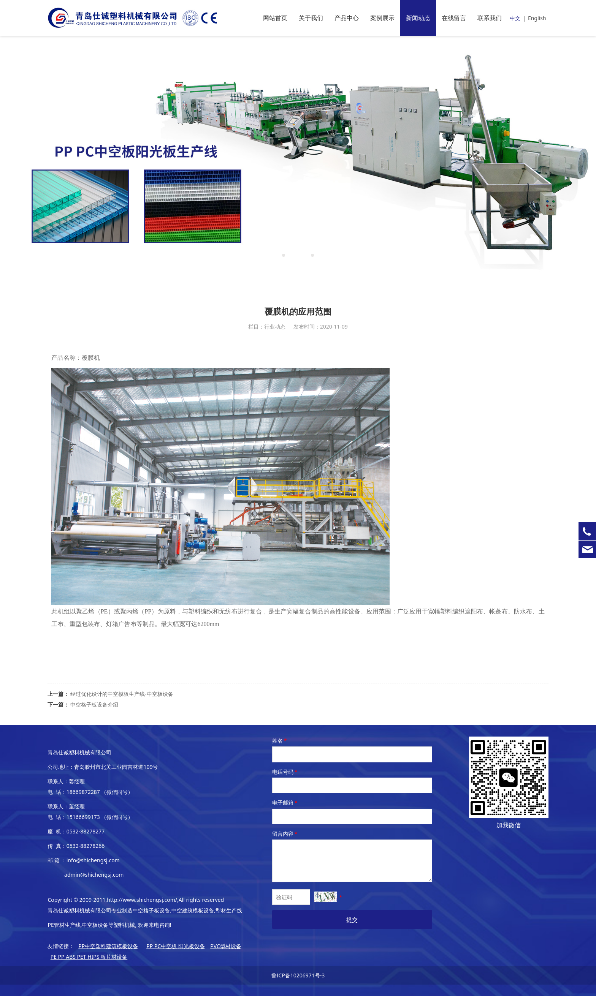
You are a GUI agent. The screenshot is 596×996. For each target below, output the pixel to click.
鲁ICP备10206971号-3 (298, 975)
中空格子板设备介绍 (94, 704)
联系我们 (489, 18)
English (537, 18)
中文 (515, 18)
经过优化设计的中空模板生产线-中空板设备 (121, 693)
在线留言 (454, 18)
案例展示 (382, 18)
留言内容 (285, 833)
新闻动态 (418, 18)
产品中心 (346, 18)
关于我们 (311, 18)
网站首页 (275, 18)
